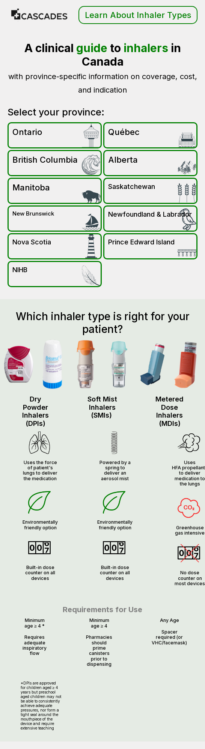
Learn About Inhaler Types (138, 15)
